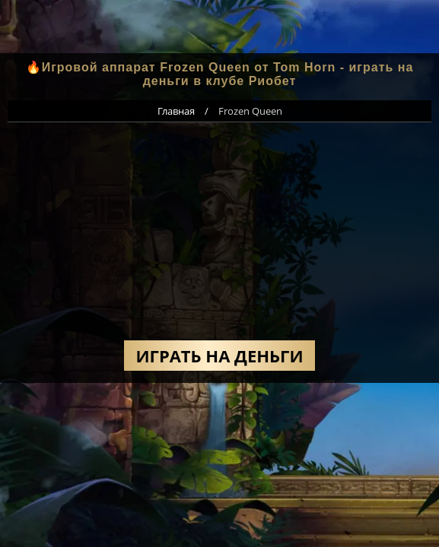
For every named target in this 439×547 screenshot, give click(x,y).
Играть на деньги (219, 355)
